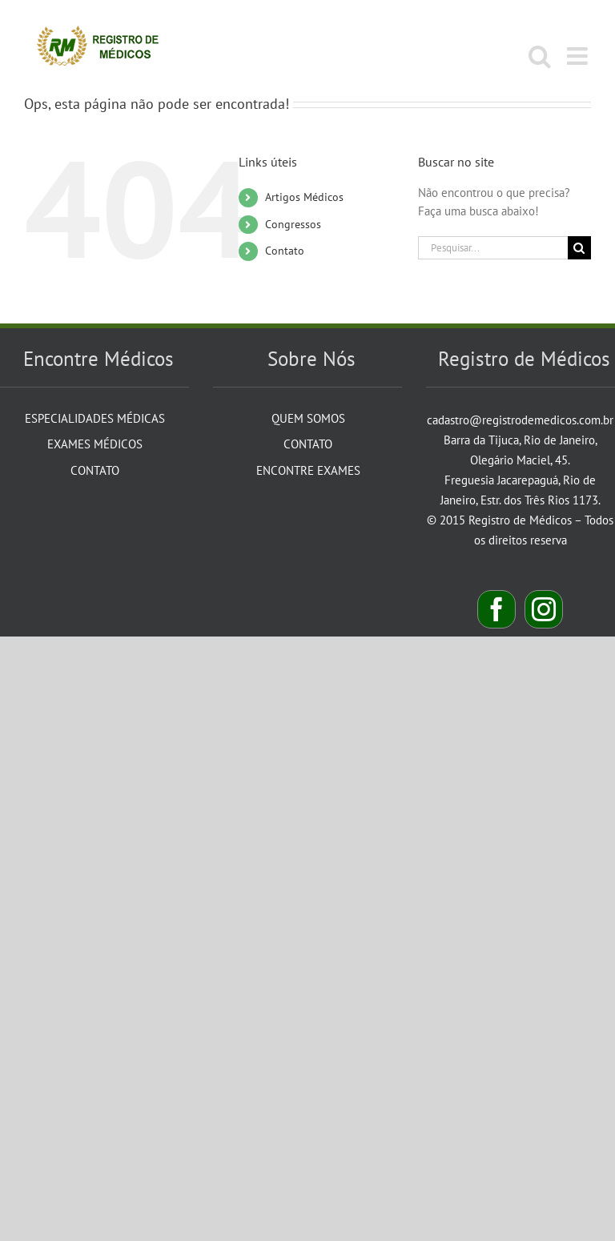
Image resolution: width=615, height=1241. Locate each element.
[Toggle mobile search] (540, 56)
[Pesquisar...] (493, 247)
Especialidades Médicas (95, 418)
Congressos (293, 224)
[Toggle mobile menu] (579, 56)
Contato (284, 250)
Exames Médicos (95, 444)
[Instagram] (544, 609)
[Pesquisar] (579, 247)
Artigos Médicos (304, 197)
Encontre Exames (308, 470)
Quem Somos (308, 418)
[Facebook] (496, 609)
